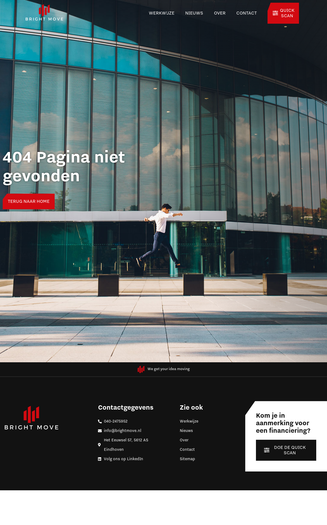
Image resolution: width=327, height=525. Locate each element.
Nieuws (194, 13)
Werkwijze (161, 13)
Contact (246, 13)
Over (220, 13)
